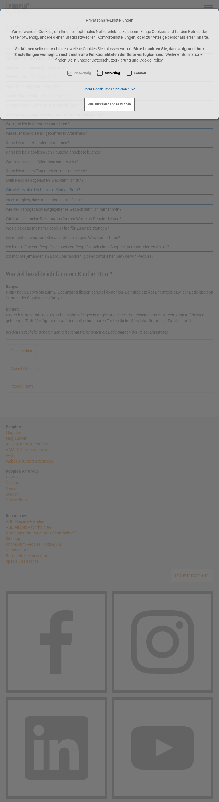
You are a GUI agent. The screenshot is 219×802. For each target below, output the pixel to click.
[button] (109, 89)
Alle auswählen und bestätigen (109, 104)
